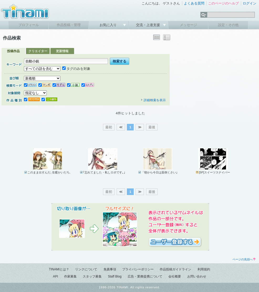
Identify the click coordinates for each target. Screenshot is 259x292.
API (55, 276)
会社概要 (174, 276)
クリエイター (37, 51)
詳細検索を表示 (153, 100)
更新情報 (62, 51)
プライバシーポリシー (138, 269)
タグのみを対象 (76, 69)
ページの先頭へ (244, 259)
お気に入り (109, 25)
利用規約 (204, 269)
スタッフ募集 (92, 276)
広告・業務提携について (145, 276)
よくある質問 (194, 3)
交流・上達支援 (148, 25)
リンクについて (86, 269)
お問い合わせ (196, 276)
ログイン (249, 3)
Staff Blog (115, 276)
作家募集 (70, 276)
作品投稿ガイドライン (175, 269)
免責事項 (109, 269)
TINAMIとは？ (59, 269)
